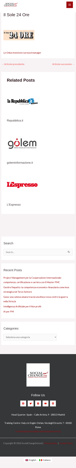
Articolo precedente (13, 64)
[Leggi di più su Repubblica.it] (22, 101)
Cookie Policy (66, 443)
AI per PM (8, 311)
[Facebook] (23, 403)
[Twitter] (31, 403)
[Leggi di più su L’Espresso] (22, 185)
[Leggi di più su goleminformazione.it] (22, 143)
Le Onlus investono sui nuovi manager (22, 52)
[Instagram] (38, 403)
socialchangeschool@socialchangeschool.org (38, 431)
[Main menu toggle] (69, 5)
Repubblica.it (15, 120)
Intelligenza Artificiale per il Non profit (22, 306)
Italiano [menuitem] (47, 460)
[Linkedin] (53, 403)
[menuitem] (31, 460)
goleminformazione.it (20, 162)
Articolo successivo (63, 64)
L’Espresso (14, 204)
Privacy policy (50, 443)
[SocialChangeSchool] (11, 5)
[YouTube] (45, 403)
